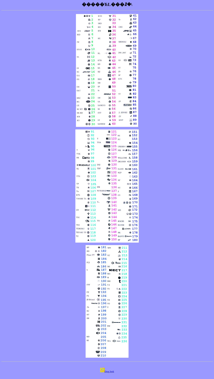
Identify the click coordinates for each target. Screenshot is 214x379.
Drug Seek (107, 371)
